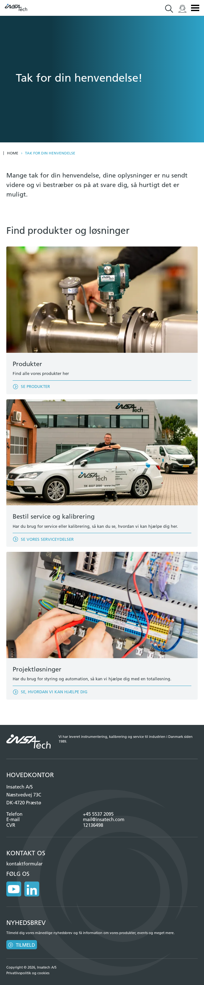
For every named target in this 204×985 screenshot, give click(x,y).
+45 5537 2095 (98, 814)
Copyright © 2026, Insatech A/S (31, 967)
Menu (195, 8)
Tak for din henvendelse (50, 153)
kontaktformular (24, 864)
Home (12, 153)
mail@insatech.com (103, 819)
